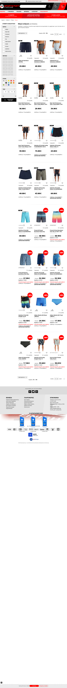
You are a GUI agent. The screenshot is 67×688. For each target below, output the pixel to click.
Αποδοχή (34, 685)
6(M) (10, 75)
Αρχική (2, 20)
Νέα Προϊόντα (23, 33)
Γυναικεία (11, 11)
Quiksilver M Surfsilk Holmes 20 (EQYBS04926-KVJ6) (56, 188)
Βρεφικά (26, 11)
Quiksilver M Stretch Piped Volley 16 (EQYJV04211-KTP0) (25, 188)
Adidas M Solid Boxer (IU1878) (24, 61)
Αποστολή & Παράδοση (11, 401)
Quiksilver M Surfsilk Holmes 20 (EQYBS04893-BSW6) (40, 273)
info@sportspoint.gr (57, 408)
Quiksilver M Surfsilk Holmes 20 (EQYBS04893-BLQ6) (56, 273)
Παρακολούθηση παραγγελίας (12, 399)
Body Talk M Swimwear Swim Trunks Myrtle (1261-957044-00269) (56, 103)
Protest (6, 46)
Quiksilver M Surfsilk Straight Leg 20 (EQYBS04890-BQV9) (24, 316)
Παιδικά (19, 11)
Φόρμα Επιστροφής (10, 407)
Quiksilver (7, 48)
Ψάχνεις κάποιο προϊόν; (29, 404)
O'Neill (6, 44)
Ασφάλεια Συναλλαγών (11, 404)
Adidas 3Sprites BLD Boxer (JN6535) (40, 316)
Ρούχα (12, 20)
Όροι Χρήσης (27, 399)
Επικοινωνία (27, 407)
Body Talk (7, 31)
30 (5, 61)
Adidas (6, 29)
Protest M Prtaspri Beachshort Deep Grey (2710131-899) (39, 231)
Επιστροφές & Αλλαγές (11, 405)
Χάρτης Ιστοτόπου (28, 405)
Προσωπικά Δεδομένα (29, 401)
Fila (6, 39)
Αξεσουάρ (35, 11)
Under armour (8, 51)
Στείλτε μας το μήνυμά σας (55, 409)
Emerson (7, 36)
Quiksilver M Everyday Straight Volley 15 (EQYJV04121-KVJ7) (39, 358)
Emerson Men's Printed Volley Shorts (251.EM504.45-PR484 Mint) (57, 358)
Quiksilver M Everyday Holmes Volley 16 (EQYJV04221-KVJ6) (55, 146)
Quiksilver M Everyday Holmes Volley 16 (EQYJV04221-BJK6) (39, 188)
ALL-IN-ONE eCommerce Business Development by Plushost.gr (38, 442)
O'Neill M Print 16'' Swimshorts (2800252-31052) (55, 61)
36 (5, 68)
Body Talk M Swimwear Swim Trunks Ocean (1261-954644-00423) (25, 103)
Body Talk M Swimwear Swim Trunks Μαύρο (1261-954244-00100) (25, 146)
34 (10, 65)
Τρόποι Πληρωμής (10, 402)
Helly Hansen (8, 41)
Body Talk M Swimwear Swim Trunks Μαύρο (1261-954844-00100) (40, 103)
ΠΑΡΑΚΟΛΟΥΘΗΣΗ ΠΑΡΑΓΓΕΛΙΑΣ (34, 1)
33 (5, 65)
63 (44, 33)
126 (47, 33)
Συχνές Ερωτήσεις (28, 402)
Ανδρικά (2, 11)
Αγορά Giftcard (9, 408)
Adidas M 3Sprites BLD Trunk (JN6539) (24, 358)
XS (10, 68)
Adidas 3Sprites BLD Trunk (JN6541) (56, 316)
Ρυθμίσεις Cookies (43, 685)
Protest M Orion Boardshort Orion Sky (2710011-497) (56, 231)
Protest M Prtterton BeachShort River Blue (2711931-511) (24, 273)
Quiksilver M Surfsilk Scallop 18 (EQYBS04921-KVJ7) (41, 146)
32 (10, 61)
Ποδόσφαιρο (44, 11)
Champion (7, 34)
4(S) (10, 71)
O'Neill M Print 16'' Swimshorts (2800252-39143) (39, 61)
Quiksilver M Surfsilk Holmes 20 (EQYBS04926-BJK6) (25, 231)
